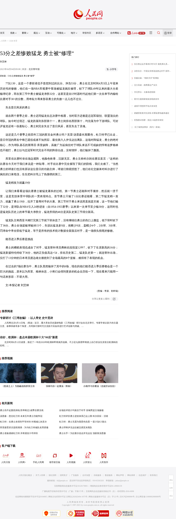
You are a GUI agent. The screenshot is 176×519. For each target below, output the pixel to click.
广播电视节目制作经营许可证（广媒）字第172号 (62, 491)
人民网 (3, 41)
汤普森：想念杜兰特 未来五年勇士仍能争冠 (21, 416)
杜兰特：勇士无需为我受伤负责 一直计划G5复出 (82, 422)
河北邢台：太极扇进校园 (144, 92)
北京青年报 (34, 69)
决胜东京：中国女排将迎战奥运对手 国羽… (152, 71)
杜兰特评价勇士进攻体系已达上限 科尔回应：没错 (83, 416)
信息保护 (142, 475)
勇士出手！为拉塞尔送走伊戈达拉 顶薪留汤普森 (82, 433)
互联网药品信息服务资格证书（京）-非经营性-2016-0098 (110, 491)
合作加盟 (86, 475)
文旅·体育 (13, 41)
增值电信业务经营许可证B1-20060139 (106, 486)
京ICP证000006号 (127, 497)
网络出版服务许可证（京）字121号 (104, 497)
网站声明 (120, 475)
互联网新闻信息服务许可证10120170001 (71, 486)
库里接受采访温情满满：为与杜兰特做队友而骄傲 (24, 427)
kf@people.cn (62, 481)
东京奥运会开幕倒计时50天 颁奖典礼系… (151, 64)
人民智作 (104, 457)
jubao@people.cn (122, 481)
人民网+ (22, 457)
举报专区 (86, 33)
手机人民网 (38, 457)
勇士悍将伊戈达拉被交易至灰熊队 (75, 427)
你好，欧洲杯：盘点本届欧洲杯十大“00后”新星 (29, 337)
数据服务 (109, 475)
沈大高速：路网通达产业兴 (145, 85)
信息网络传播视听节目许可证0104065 (31, 497)
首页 (2, 33)
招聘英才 (64, 475)
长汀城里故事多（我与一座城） (147, 127)
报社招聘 (52, 475)
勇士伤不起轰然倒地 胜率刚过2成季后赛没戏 (21, 410)
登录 (169, 33)
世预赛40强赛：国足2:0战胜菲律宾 (148, 120)
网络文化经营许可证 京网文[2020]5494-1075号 (67, 497)
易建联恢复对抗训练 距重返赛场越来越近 (151, 113)
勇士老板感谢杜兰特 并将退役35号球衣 (19, 433)
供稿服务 (97, 475)
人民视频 (71, 457)
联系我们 (154, 475)
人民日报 (5, 457)
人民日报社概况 (25, 475)
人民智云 (87, 457)
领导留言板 (54, 457)
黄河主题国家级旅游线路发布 (146, 99)
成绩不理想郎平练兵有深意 (145, 106)
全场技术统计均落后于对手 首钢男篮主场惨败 (81, 410)
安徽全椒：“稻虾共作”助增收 (146, 78)
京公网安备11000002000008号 (148, 497)
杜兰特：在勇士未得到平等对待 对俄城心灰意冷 (23, 422)
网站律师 (131, 475)
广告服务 (75, 475)
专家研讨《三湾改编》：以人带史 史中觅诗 (26, 317)
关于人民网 (40, 475)
